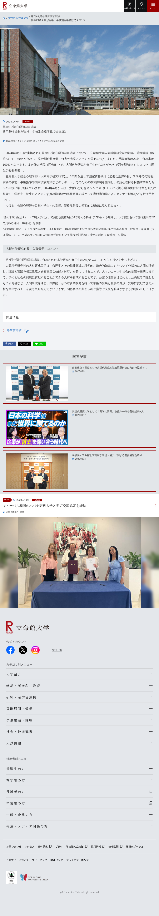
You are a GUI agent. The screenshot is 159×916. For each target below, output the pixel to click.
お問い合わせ (13, 846)
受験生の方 (15, 768)
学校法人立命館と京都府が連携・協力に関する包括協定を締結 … (108, 455)
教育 (8, 141)
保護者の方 (15, 791)
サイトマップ (39, 860)
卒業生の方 (15, 803)
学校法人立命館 (75, 846)
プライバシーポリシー (78, 860)
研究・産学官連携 (21, 697)
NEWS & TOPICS (18, 18)
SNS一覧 (57, 650)
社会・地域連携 (19, 731)
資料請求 (43, 846)
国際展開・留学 (19, 708)
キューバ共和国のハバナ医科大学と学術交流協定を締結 (44, 505)
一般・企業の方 (19, 814)
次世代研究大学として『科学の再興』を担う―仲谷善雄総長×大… (109, 411)
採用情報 (96, 846)
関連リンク (56, 860)
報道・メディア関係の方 (27, 826)
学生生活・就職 (19, 720)
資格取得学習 (57, 141)
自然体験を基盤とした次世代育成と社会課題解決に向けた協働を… (109, 367)
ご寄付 (59, 846)
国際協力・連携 (17, 512)
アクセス (29, 846)
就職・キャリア (18, 141)
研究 (8, 512)
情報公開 (114, 846)
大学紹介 (13, 674)
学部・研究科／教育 (23, 685)
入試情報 (13, 743)
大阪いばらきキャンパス (38, 141)
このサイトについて (17, 860)
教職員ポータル (135, 846)
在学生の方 (15, 780)
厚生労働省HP (18, 330)
